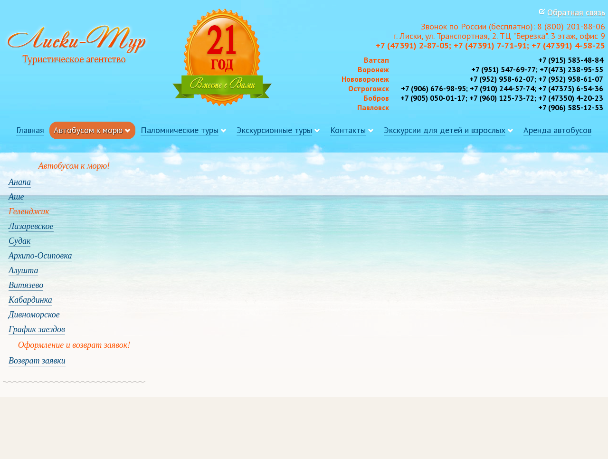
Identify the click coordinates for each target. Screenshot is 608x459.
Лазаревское (31, 226)
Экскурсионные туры (274, 129)
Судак (19, 241)
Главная (30, 129)
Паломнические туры (179, 129)
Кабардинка (30, 300)
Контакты (348, 129)
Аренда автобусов (557, 129)
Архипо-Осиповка (40, 255)
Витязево (26, 285)
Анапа (20, 182)
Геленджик (29, 211)
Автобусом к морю (88, 129)
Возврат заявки (37, 360)
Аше (16, 196)
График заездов (37, 329)
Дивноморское (34, 314)
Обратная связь (576, 12)
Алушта (23, 270)
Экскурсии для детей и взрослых (444, 129)
